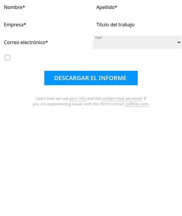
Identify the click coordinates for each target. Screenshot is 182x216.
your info (77, 98)
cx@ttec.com (136, 103)
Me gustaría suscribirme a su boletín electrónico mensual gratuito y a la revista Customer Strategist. (91, 59)
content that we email (122, 98)
